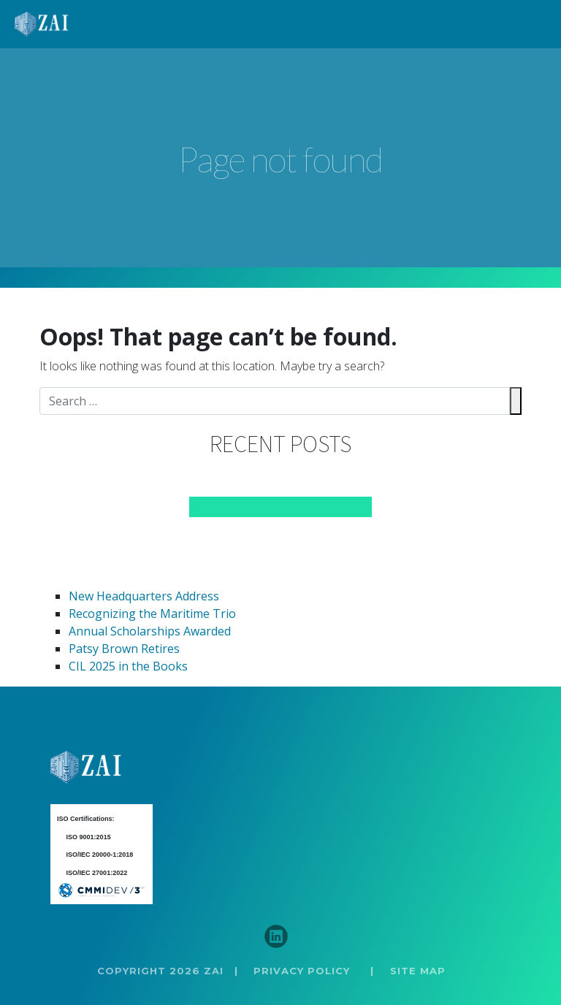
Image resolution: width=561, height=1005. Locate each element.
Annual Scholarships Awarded (150, 631)
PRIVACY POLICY (301, 971)
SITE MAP (418, 971)
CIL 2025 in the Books (128, 666)
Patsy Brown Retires (124, 649)
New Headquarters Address (144, 596)
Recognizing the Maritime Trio (152, 613)
